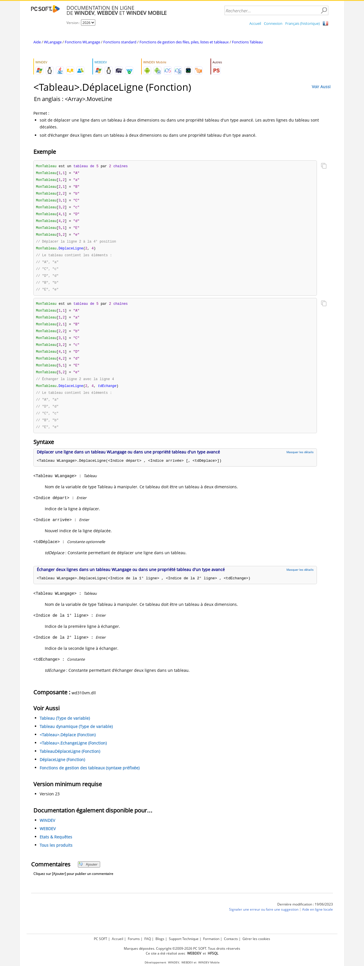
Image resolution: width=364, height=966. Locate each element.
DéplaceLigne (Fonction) (62, 770)
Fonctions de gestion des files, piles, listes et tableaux (184, 42)
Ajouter (88, 875)
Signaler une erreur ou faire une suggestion (263, 920)
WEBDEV (48, 839)
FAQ (147, 938)
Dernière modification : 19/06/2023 (305, 915)
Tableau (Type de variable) (65, 729)
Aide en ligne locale (317, 920)
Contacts (231, 938)
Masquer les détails (300, 463)
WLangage (53, 42)
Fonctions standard (119, 42)
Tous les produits (56, 856)
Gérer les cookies (256, 938)
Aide (37, 42)
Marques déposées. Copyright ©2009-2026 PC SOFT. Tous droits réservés (182, 948)
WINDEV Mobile (209, 962)
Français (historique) (302, 23)
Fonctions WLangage (82, 42)
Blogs (159, 938)
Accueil (255, 23)
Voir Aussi (321, 86)
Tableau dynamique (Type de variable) (76, 737)
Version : (73, 22)
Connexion (273, 23)
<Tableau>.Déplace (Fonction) (68, 745)
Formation (211, 938)
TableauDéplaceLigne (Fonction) (70, 762)
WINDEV (47, 831)
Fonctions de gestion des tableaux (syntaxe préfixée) (89, 778)
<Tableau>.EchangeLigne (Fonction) (73, 754)
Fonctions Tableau (247, 42)
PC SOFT (100, 938)
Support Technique (184, 938)
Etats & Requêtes (56, 847)
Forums (134, 938)
